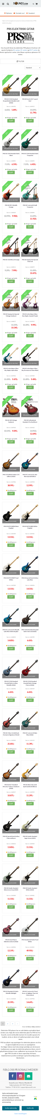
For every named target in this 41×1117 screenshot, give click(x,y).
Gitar (23, 21)
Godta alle (30, 1108)
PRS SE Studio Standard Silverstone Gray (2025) (11, 889)
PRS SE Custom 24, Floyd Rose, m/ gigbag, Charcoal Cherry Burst (30, 993)
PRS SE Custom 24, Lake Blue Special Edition (30, 475)
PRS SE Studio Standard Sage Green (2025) (30, 837)
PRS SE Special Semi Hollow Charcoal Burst (11, 837)
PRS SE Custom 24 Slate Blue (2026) (30, 734)
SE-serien (16, 50)
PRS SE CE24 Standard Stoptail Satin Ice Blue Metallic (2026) (11, 683)
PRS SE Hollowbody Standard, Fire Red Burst (30, 421)
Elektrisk (29, 21)
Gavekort (30, 13)
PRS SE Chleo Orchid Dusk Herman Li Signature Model (11, 734)
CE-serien (23, 50)
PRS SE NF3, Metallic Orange (11, 206)
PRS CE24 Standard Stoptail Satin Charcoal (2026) (30, 630)
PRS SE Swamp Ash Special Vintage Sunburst (11, 315)
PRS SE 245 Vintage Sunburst (11, 421)
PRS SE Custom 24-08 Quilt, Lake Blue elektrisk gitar (11, 630)
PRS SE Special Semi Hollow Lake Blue (30, 579)
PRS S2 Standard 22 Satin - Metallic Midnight (11, 992)
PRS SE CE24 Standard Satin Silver (11, 154)
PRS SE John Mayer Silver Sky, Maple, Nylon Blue (11, 369)
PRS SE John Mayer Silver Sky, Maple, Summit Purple (30, 315)
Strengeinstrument (13, 21)
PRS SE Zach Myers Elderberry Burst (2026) (11, 940)
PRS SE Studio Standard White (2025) (30, 889)
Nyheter (8, 13)
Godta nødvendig (11, 1108)
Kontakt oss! (19, 13)
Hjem (4, 21)
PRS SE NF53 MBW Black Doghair (11, 527)
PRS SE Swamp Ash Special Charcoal (30, 260)
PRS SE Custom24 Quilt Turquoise (30, 206)
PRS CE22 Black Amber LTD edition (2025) (11, 475)
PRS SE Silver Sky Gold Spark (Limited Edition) (30, 785)
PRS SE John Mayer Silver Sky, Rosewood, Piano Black (30, 369)
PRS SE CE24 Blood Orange (11, 259)
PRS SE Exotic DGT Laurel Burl (30, 100)
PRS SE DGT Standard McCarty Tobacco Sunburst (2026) (11, 786)
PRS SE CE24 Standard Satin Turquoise (30, 154)
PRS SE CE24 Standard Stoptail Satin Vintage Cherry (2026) (30, 683)
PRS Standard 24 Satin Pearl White (30, 940)
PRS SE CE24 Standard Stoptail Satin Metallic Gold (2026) (11, 101)
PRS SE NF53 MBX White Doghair (29, 527)
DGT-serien (34, 50)
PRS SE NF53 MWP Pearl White (11, 579)
